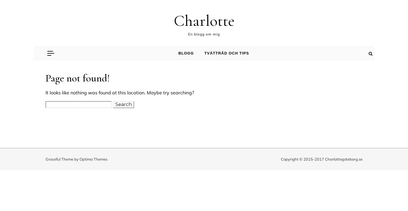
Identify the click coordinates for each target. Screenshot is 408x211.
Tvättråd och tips (226, 53)
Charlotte (204, 20)
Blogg (186, 53)
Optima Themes (93, 159)
